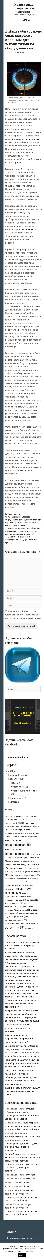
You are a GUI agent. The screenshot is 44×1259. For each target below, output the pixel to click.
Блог (10, 514)
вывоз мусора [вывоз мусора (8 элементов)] (11, 823)
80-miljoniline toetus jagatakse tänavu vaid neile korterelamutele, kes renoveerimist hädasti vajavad (21, 956)
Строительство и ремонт (24, 790)
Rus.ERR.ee (27, 229)
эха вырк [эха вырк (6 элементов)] (29, 928)
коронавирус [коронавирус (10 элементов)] (24, 858)
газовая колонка (15, 517)
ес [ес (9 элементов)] (25, 836)
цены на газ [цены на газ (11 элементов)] (23, 910)
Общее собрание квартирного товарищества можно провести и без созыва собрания (23, 1126)
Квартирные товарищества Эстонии (24, 8)
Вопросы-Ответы (17, 775)
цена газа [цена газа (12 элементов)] (33, 900)
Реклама (12, 802)
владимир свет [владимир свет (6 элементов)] (34, 820)
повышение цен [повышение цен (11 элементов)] (18, 868)
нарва (16, 523)
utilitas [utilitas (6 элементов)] (24, 820)
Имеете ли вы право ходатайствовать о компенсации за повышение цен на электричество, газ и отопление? (23, 531)
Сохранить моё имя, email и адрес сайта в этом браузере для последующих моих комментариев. (23, 614)
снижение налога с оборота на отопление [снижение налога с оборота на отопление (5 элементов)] (18, 878)
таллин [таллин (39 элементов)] (23, 888)
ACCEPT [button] (22, 1255)
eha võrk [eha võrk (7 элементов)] (8, 816)
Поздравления (15, 798)
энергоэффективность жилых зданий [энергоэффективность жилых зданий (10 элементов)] (21, 923)
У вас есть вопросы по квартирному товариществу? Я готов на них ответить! (20, 1038)
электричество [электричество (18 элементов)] (18, 916)
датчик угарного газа (28, 520)
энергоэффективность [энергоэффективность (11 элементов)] (16, 920)
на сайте (21, 1238)
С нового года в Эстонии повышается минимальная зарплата (18, 1028)
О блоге (31, 1174)
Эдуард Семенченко (15, 1154)
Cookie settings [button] (31, 1251)
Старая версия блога (16, 757)
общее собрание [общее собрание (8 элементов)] (15, 861)
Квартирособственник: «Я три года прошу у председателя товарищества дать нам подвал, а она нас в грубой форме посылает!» (22, 1143)
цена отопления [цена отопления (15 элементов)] (14, 903)
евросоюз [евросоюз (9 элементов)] (18, 836)
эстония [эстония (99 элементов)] (14, 927)
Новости (16, 514)
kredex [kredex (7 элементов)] (17, 820)
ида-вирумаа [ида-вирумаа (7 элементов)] (33, 836)
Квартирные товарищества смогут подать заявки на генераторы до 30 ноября (22, 945)
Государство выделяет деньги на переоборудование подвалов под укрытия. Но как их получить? (22, 1063)
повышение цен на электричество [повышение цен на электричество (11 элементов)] (24, 875)
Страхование (17, 786)
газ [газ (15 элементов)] (21, 823)
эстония (21, 525)
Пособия (15, 783)
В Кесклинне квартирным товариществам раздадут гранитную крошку (21, 540)
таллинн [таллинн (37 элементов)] (13, 892)
